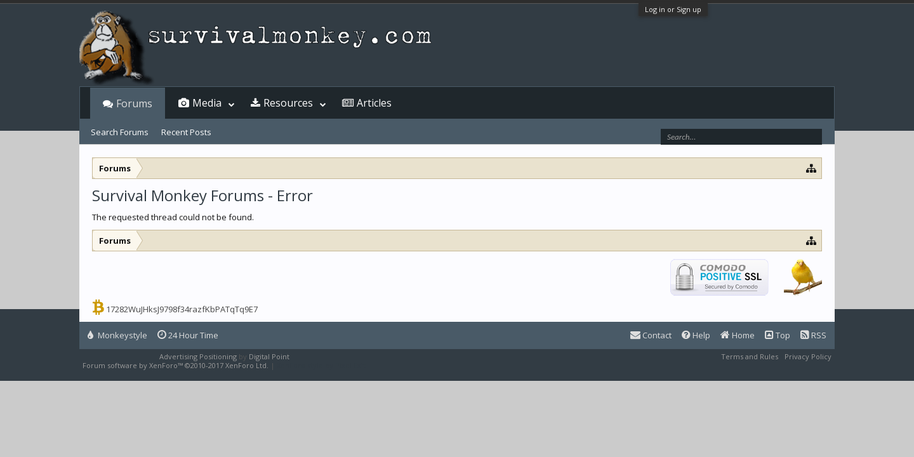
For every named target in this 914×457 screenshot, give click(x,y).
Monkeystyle (117, 335)
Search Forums (120, 132)
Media (207, 103)
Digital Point (269, 356)
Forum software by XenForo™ (175, 365)
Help (696, 335)
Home (737, 335)
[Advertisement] (457, 240)
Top (777, 335)
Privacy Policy (808, 356)
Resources (288, 103)
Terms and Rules (749, 356)
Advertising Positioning (198, 356)
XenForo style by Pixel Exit (321, 365)
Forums (134, 103)
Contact (651, 335)
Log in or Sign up (673, 9)
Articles (374, 103)
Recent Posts (186, 132)
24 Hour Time (187, 335)
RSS (813, 335)
